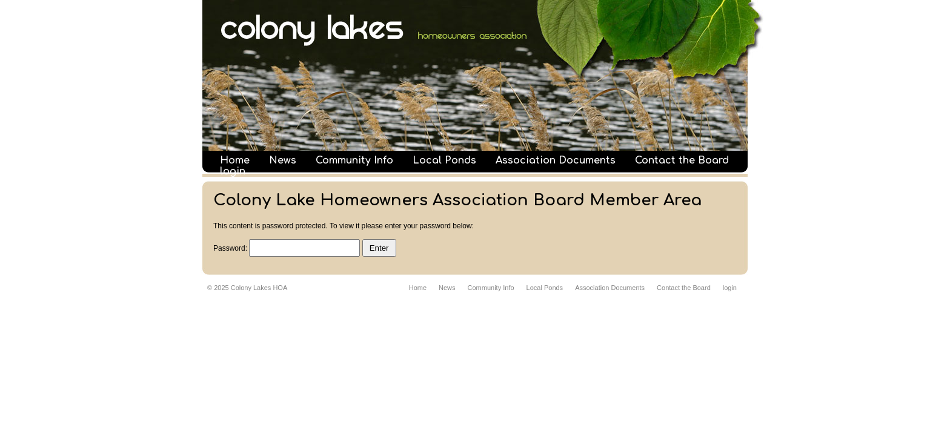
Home (235, 160)
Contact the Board (682, 160)
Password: (286, 248)
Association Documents (556, 160)
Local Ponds (444, 160)
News (282, 160)
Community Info (354, 160)
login (232, 171)
